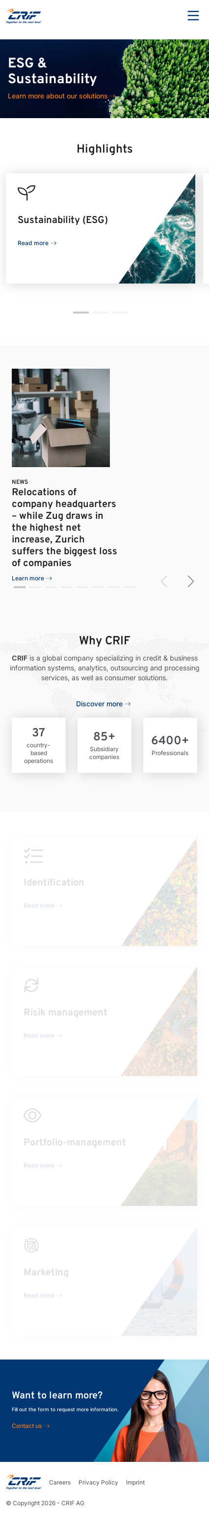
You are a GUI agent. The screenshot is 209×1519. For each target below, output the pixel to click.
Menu (193, 16)
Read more (33, 243)
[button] (81, 313)
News (20, 482)
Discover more (99, 703)
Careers (60, 1482)
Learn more (28, 578)
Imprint (135, 1482)
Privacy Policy (98, 1482)
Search (166, 16)
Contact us (27, 1425)
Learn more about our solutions (58, 96)
